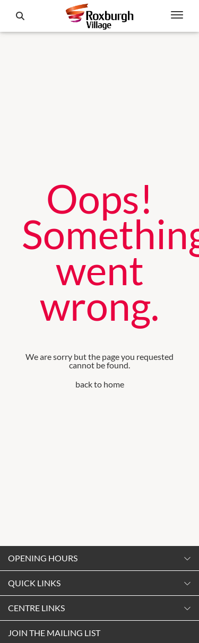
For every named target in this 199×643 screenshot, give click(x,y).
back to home (99, 384)
